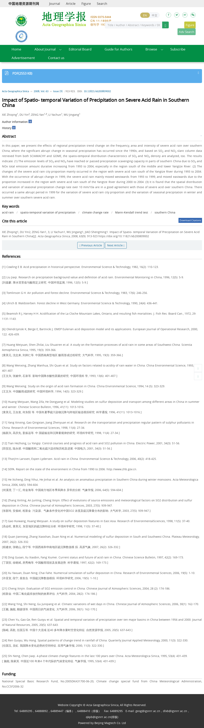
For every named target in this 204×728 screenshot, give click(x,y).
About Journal (45, 49)
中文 (154, 15)
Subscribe (177, 49)
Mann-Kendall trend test (131, 212)
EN (145, 15)
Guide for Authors (118, 49)
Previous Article (90, 245)
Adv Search (186, 32)
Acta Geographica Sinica (15, 91)
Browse (151, 49)
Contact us (56, 57)
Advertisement (23, 57)
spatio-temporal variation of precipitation (48, 212)
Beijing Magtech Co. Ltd (110, 723)
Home (16, 49)
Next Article (116, 245)
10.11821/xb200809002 (97, 91)
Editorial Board (80, 49)
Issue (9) (58, 91)
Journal (54, 3)
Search (102, 3)
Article (71, 3)
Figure (86, 3)
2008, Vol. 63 (41, 91)
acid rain (8, 212)
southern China (165, 212)
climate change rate (95, 212)
